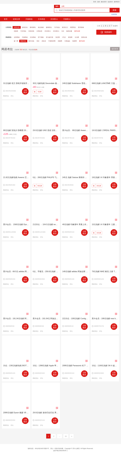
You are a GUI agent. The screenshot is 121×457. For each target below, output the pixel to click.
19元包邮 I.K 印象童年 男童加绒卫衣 (105, 177)
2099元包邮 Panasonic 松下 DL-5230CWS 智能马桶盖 (75, 366)
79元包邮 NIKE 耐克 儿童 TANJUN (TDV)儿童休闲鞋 (105, 271)
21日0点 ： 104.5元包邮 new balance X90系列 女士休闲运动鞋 (46, 224)
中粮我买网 (51, 41)
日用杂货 (39, 31)
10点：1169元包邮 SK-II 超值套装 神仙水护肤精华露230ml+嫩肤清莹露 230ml (105, 366)
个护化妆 (57, 27)
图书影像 (81, 27)
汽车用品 (23, 31)
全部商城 (16, 37)
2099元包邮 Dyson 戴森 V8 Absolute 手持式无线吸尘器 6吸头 (16, 413)
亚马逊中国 (49, 37)
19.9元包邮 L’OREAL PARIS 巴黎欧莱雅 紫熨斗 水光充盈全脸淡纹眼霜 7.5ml (105, 130)
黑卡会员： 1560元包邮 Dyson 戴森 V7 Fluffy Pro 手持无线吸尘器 (16, 224)
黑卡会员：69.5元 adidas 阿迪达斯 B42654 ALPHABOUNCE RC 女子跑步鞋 (16, 271)
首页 (5, 19)
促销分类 (16, 19)
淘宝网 (57, 37)
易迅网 (70, 37)
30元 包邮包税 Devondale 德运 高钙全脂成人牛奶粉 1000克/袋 (46, 83)
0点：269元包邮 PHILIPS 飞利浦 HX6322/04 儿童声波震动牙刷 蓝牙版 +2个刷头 (46, 177)
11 (66, 436)
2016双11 (48, 31)
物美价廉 (69, 31)
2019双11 (56, 31)
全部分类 (16, 27)
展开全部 (77, 31)
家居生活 (65, 27)
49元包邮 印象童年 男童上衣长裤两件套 (75, 224)
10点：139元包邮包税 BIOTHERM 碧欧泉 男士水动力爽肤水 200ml (16, 366)
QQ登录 (110, 2)
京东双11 (54, 19)
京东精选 (41, 19)
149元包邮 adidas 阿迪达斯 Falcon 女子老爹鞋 (75, 271)
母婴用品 (73, 27)
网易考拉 (23, 41)
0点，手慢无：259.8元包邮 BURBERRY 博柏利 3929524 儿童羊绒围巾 (46, 271)
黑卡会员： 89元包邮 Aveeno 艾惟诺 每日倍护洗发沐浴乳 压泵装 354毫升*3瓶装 (75, 130)
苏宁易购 (41, 37)
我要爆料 (106, 32)
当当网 (77, 37)
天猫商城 (25, 37)
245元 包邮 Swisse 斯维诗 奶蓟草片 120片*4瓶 (75, 177)
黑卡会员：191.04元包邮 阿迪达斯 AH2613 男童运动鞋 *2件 (16, 319)
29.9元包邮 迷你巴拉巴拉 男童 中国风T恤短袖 (46, 413)
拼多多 (44, 41)
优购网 (60, 41)
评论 (12, 96)
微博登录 (117, 2)
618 (63, 31)
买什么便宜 (76, 448)
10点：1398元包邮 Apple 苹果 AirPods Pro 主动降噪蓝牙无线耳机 (46, 366)
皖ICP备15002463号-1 (60, 450)
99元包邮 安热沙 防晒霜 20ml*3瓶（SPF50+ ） (16, 130)
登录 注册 (96, 2)
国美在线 (84, 37)
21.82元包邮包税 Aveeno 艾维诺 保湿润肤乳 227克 (16, 177)
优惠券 (16, 31)
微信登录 (104, 2)
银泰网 (74, 41)
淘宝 (38, 41)
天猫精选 (28, 19)
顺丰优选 (31, 41)
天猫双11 (67, 19)
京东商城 (33, 37)
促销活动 (25, 27)
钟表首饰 (31, 31)
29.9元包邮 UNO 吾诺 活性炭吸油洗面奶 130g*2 (46, 130)
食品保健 (41, 27)
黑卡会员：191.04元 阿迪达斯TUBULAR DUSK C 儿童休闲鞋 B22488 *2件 (46, 319)
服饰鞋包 (49, 27)
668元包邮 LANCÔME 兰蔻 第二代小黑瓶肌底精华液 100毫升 (105, 83)
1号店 (64, 37)
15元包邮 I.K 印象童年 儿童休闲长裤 (105, 224)
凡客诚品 (67, 41)
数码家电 (33, 27)
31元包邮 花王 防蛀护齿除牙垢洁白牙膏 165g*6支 (16, 83)
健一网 (16, 41)
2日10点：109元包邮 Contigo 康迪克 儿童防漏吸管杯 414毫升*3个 (75, 319)
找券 (35, 49)
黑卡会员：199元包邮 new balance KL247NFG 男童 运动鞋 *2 (105, 319)
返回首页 (115, 49)
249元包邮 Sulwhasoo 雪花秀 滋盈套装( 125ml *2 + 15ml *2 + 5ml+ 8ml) (75, 83)
